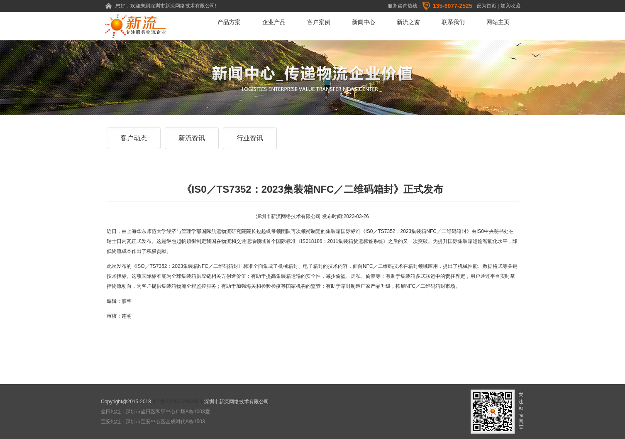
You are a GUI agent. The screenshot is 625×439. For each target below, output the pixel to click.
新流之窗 (408, 22)
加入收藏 (510, 6)
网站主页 (498, 22)
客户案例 (318, 22)
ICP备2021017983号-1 (177, 402)
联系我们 (453, 22)
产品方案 (229, 22)
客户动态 (133, 138)
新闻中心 (363, 22)
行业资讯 (250, 138)
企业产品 (274, 22)
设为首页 (486, 6)
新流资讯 (191, 138)
